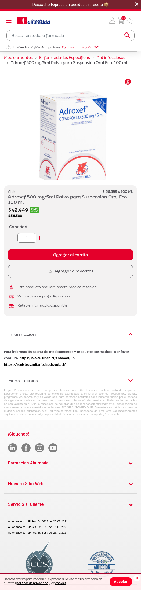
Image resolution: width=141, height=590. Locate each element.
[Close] (136, 578)
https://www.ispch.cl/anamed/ (45, 358)
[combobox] (70, 35)
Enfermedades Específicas (64, 57)
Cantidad (18, 226)
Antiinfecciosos (110, 57)
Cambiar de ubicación (80, 47)
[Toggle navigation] (9, 20)
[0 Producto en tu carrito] (121, 20)
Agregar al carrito (70, 254)
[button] (112, 20)
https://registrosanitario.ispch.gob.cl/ (35, 364)
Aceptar (121, 582)
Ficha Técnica (70, 380)
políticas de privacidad (32, 583)
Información (70, 334)
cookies (60, 583)
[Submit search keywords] (127, 35)
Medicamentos (18, 57)
